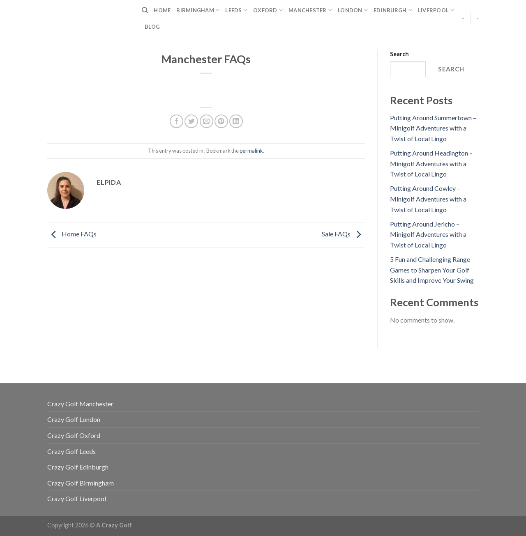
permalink (251, 150)
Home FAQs (72, 234)
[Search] (145, 10)
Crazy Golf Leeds (71, 451)
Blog (152, 26)
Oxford (268, 10)
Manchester (310, 10)
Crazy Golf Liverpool (76, 498)
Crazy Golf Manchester (80, 404)
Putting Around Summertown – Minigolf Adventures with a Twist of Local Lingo (433, 128)
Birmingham (197, 10)
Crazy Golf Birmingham (80, 483)
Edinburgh (393, 10)
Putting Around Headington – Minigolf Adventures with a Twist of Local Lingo (431, 163)
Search (399, 53)
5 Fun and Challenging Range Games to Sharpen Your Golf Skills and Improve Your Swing (432, 269)
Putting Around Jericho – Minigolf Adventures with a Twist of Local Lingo (428, 234)
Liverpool (436, 10)
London (353, 10)
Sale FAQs (343, 234)
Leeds (236, 10)
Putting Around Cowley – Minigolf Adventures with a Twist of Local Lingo (428, 198)
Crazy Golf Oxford (73, 435)
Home (162, 10)
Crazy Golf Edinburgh (77, 467)
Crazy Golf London (73, 419)
